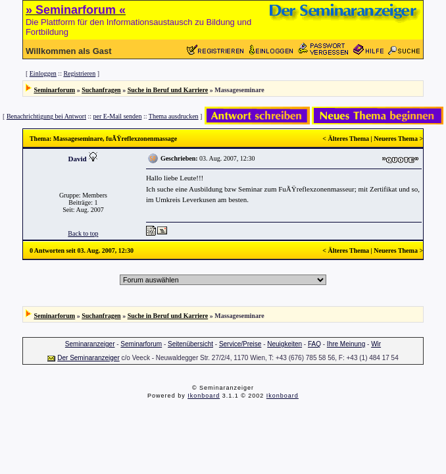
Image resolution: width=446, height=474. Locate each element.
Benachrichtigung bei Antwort (46, 116)
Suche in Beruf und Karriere (168, 89)
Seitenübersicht (190, 344)
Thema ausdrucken (174, 116)
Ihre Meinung (346, 344)
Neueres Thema (396, 138)
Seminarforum (54, 89)
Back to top (83, 233)
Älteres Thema (348, 138)
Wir (376, 344)
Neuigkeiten (284, 344)
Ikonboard (203, 395)
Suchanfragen (101, 89)
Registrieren (79, 73)
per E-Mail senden (117, 116)
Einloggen (43, 73)
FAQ (314, 344)
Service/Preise (240, 344)
